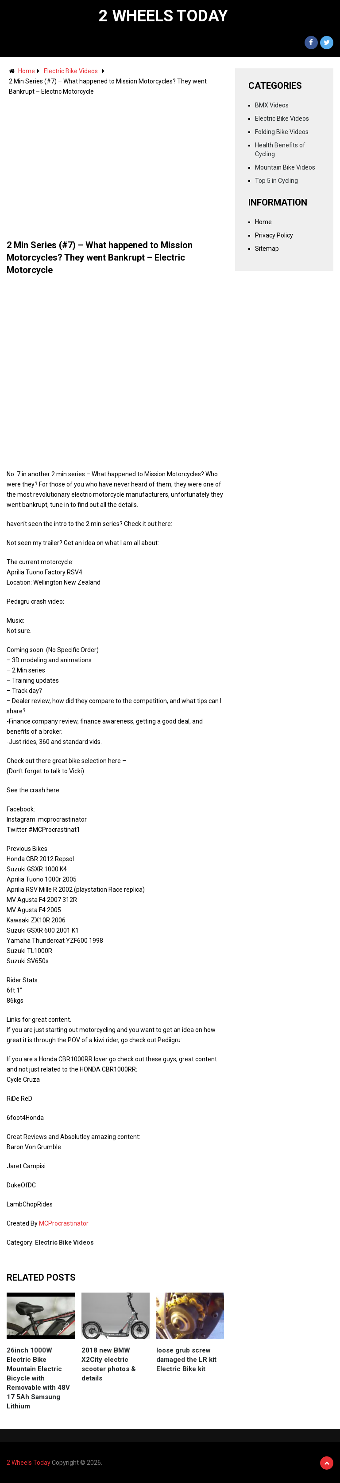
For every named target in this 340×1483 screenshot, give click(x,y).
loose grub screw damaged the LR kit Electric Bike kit (186, 1359)
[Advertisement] (115, 163)
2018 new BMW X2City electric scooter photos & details (108, 1364)
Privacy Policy (274, 235)
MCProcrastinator (64, 1223)
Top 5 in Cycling (276, 180)
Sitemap (267, 248)
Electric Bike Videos (71, 71)
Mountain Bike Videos (285, 167)
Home (26, 71)
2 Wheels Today (163, 16)
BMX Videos (272, 105)
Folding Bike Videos (282, 131)
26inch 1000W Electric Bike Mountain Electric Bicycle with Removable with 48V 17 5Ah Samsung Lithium (38, 1378)
